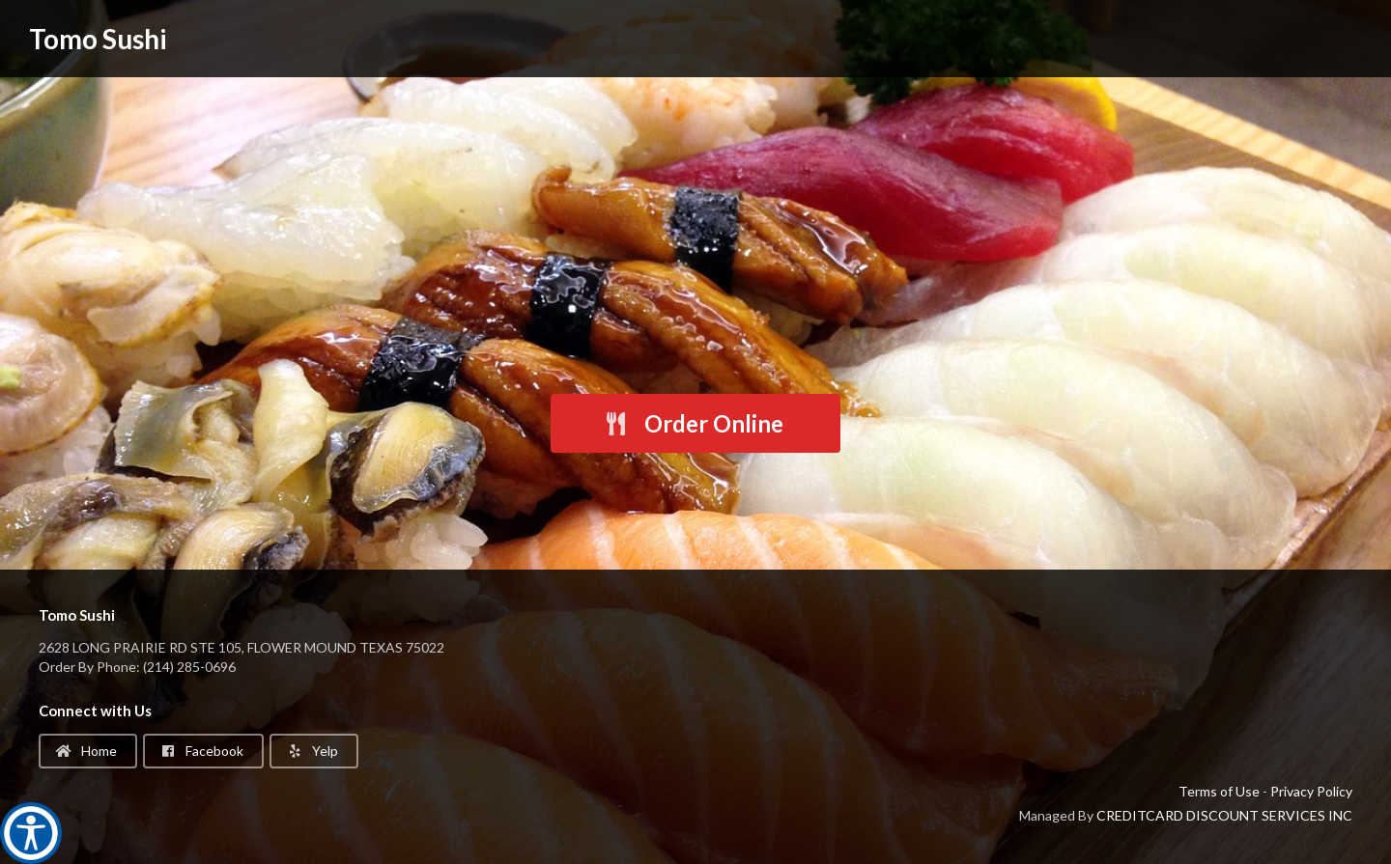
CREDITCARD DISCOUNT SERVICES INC (1224, 815)
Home (86, 750)
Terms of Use (1219, 791)
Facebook (201, 750)
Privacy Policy (1311, 791)
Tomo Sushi (98, 38)
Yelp (312, 750)
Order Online (693, 423)
